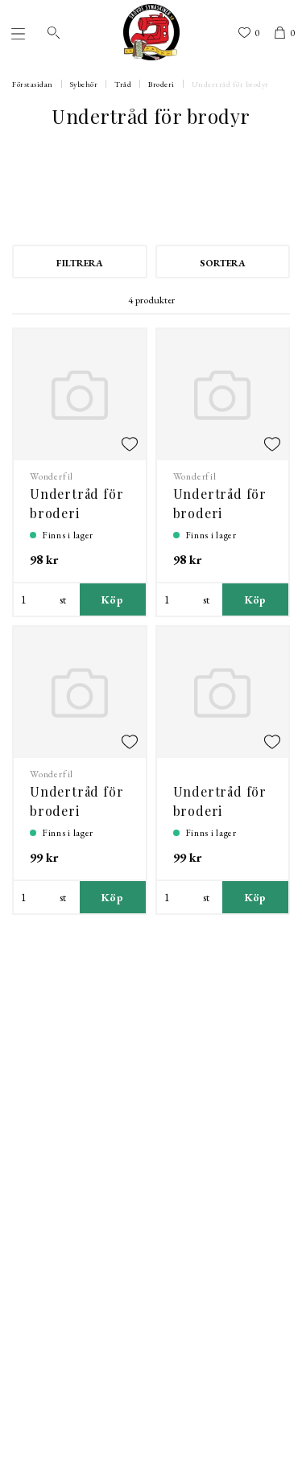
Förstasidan (32, 84)
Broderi (161, 84)
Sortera (223, 263)
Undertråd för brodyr (230, 84)
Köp (112, 599)
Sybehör (84, 84)
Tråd (122, 84)
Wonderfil (51, 476)
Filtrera (79, 263)
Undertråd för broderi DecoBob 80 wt (77, 810)
